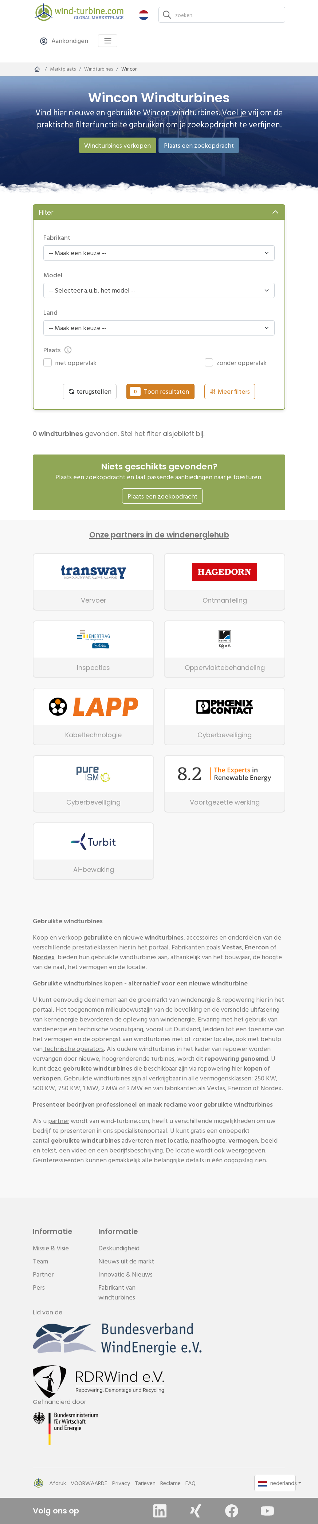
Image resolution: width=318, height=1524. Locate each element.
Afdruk (57, 1483)
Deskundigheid (119, 1248)
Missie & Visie (51, 1248)
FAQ (190, 1483)
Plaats (57, 350)
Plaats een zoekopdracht (199, 145)
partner (58, 1120)
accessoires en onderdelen (224, 937)
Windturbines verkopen (117, 145)
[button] (144, 14)
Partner (43, 1274)
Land (50, 312)
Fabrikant (57, 237)
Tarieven (145, 1483)
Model (52, 275)
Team (40, 1261)
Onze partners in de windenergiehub (159, 534)
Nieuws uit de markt (126, 1261)
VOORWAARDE (89, 1483)
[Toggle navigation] (107, 40)
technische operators (73, 1048)
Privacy (121, 1483)
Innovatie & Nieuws (125, 1274)
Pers (39, 1287)
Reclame (170, 1483)
